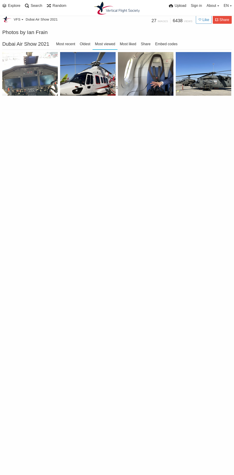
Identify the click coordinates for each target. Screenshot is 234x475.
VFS (18, 19)
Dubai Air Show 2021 (42, 19)
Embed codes (166, 44)
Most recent (65, 44)
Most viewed (105, 44)
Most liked (128, 44)
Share (146, 44)
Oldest (85, 44)
